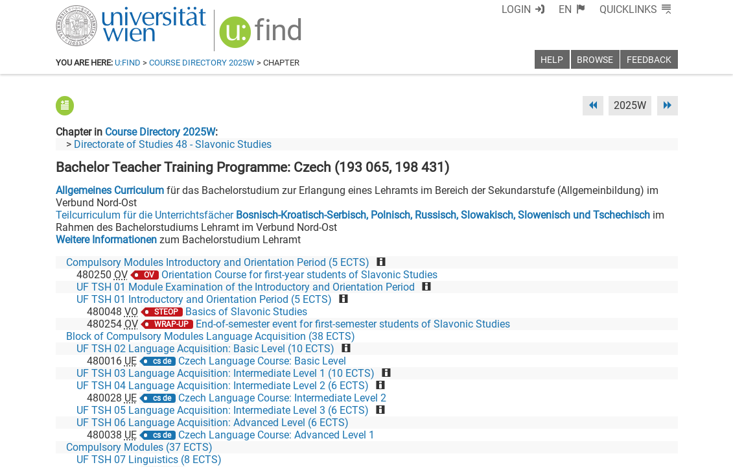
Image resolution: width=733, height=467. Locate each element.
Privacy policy (562, 452)
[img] (262, 36)
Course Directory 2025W (202, 62)
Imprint (441, 452)
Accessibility (493, 452)
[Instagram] (656, 412)
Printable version (639, 452)
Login (516, 9)
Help (552, 60)
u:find (128, 62)
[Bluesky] (573, 412)
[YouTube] (615, 412)
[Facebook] (532, 412)
